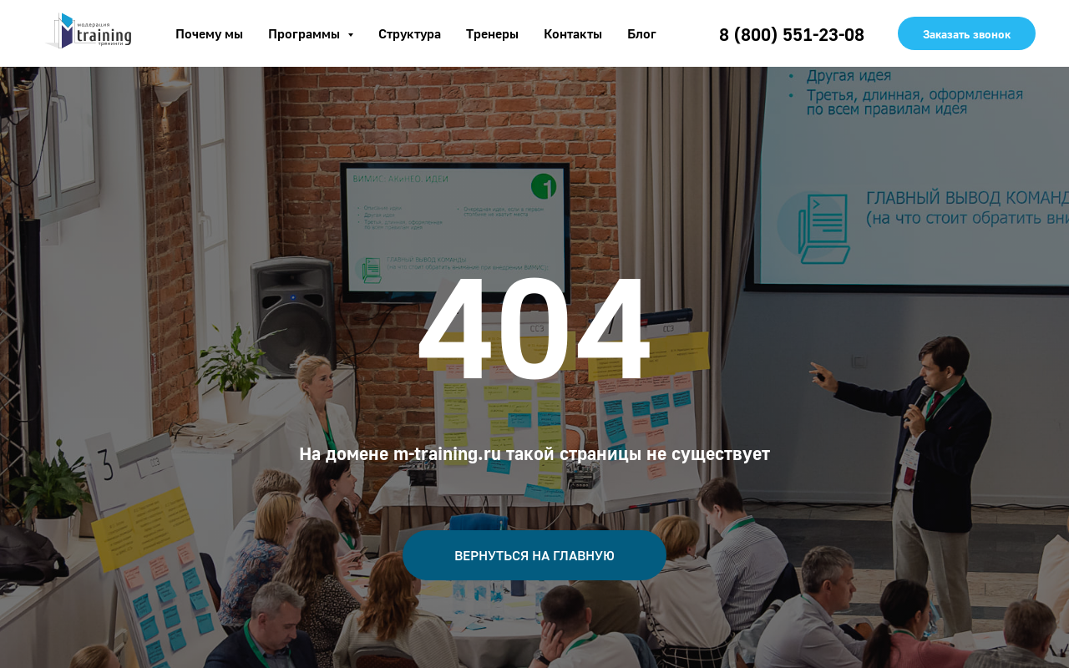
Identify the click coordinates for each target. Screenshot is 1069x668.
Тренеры (492, 33)
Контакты (573, 33)
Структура (409, 33)
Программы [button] (305, 33)
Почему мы (209, 33)
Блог (641, 33)
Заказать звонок (967, 34)
